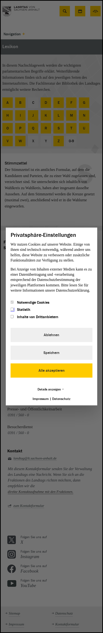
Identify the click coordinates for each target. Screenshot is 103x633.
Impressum (41, 399)
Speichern (51, 352)
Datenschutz (61, 399)
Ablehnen (51, 335)
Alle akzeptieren (52, 370)
